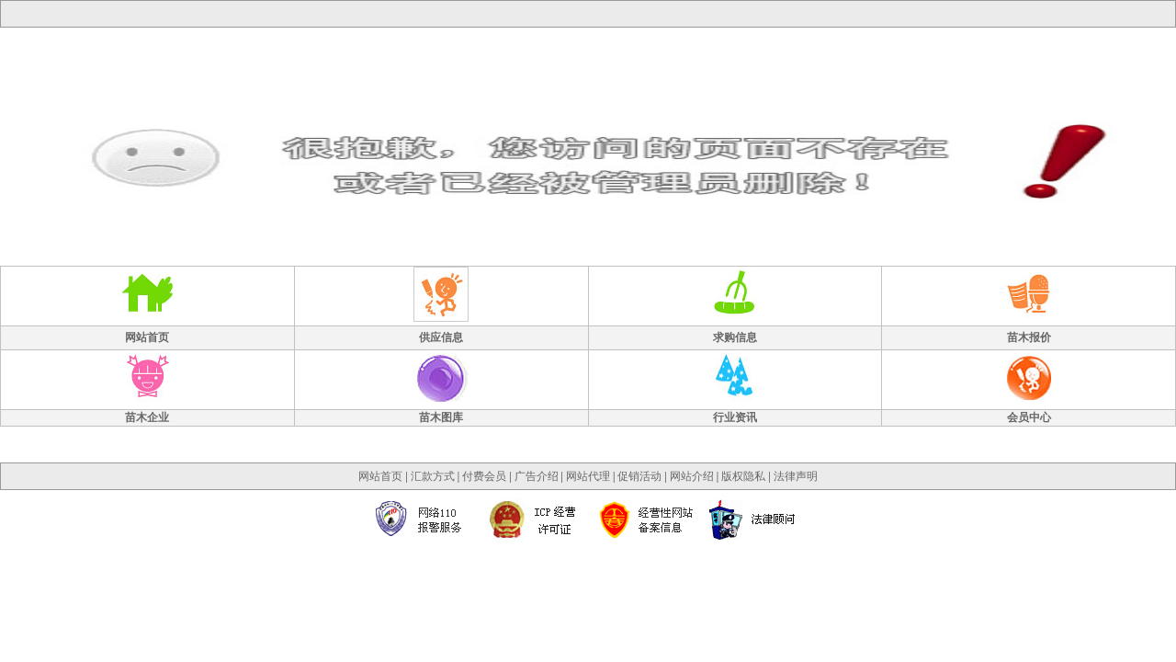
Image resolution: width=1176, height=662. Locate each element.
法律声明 (796, 476)
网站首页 (380, 476)
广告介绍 (536, 476)
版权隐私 (743, 476)
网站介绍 (692, 476)
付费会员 (484, 476)
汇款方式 (433, 476)
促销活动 (639, 476)
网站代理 (588, 476)
